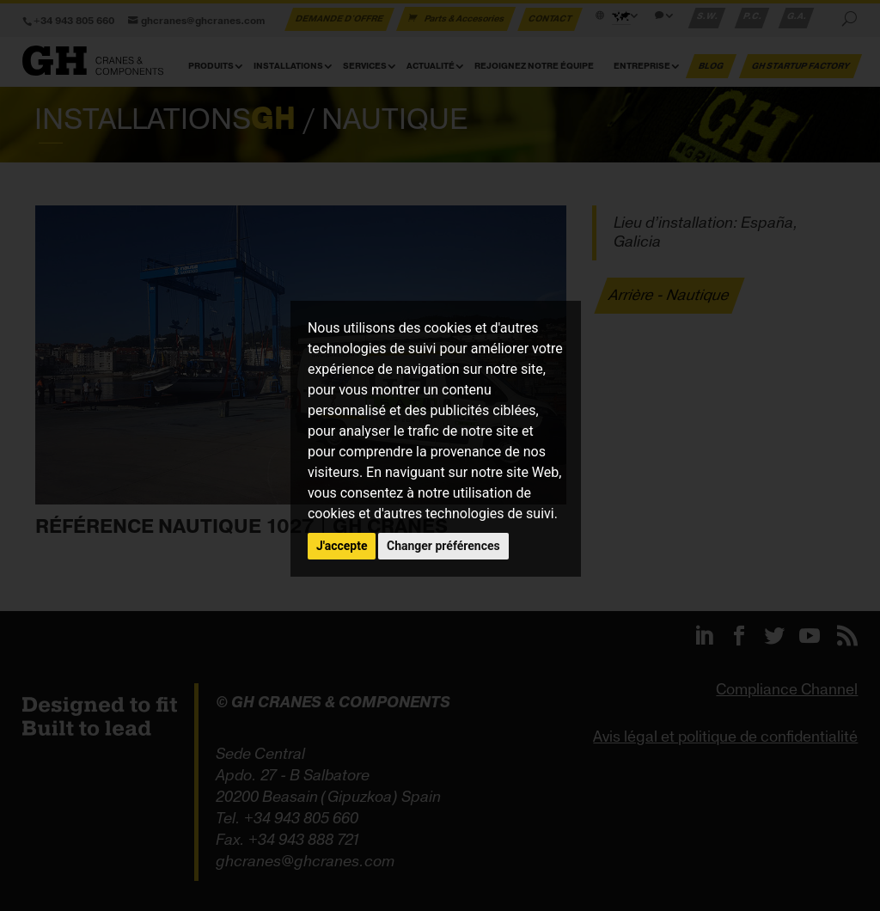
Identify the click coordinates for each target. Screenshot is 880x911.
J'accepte (342, 546)
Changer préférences (443, 546)
